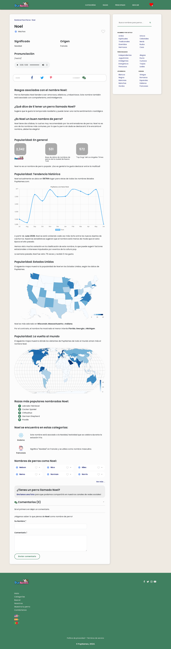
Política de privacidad (76, 638)
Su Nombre (20, 521)
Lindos (121, 36)
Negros (121, 77)
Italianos (143, 83)
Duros (142, 58)
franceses (21, 450)
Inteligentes (123, 61)
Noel (33, 20)
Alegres (143, 55)
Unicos (142, 36)
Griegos (143, 74)
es (16, 619)
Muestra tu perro (22, 606)
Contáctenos (20, 610)
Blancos (122, 74)
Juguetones (123, 58)
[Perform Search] (150, 22)
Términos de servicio (95, 638)
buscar (135, 4)
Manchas (122, 83)
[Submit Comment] (27, 556)
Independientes (125, 55)
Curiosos (143, 61)
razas (105, 4)
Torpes (142, 64)
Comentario (20, 532)
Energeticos (123, 64)
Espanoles (144, 80)
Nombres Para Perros (22, 20)
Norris (85, 474)
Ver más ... (100, 481)
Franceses (144, 86)
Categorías (19, 596)
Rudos (142, 44)
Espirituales (123, 38)
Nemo (22, 474)
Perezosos (123, 66)
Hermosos (123, 47)
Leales (142, 66)
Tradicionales (124, 41)
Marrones (122, 80)
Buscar (17, 600)
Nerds (142, 41)
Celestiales (144, 38)
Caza (142, 47)
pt (16, 623)
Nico (53, 467)
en (16, 616)
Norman (54, 474)
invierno (21, 437)
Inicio (16, 593)
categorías (90, 4)
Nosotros (18, 603)
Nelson (22, 467)
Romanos (143, 77)
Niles (84, 467)
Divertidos (123, 44)
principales (120, 4)
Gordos (122, 86)
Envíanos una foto (26, 494)
